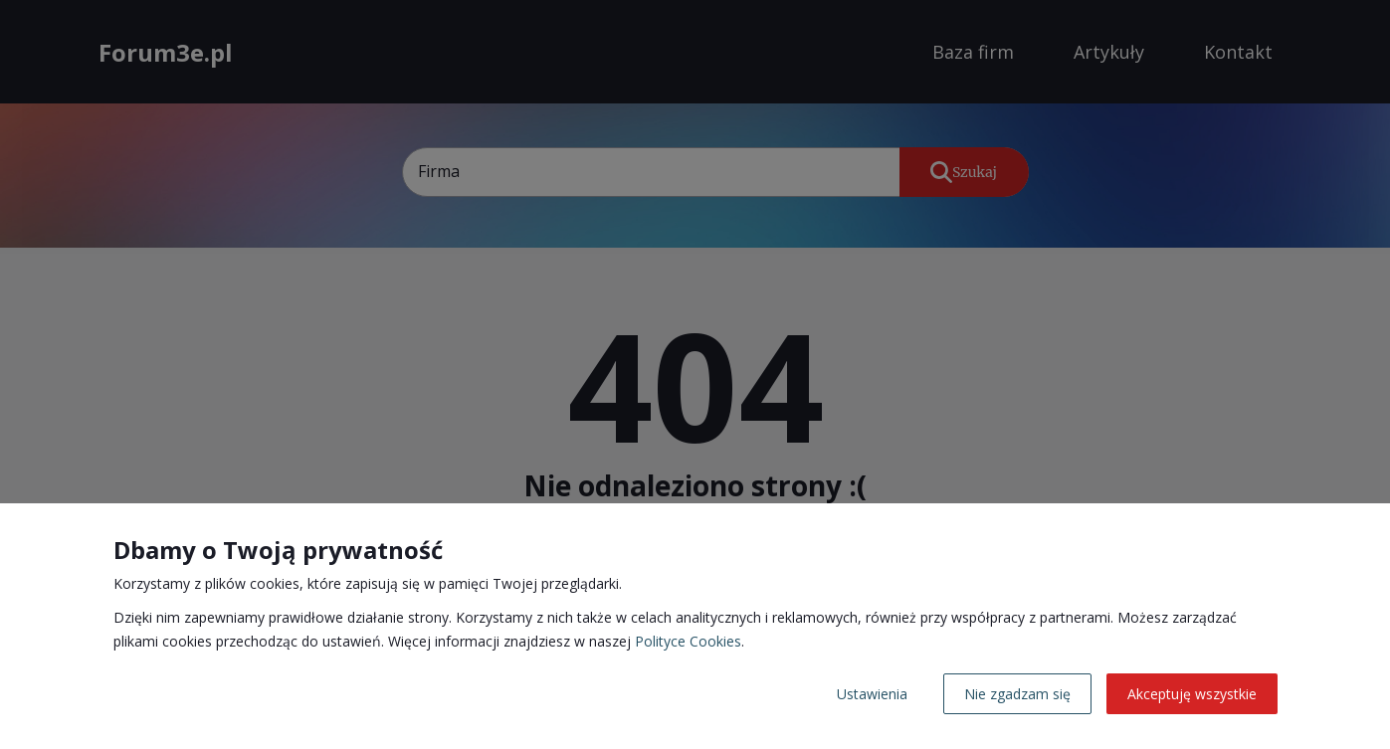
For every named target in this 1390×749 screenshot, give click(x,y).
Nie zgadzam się (1017, 693)
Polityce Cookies (688, 641)
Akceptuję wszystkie (1192, 693)
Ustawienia (872, 693)
